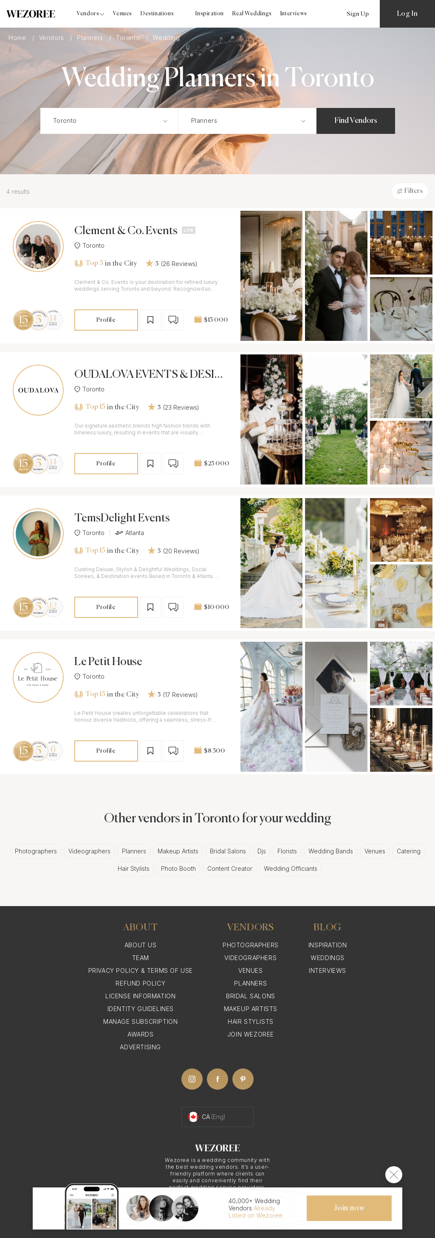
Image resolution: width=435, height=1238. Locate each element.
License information (140, 996)
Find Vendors (355, 121)
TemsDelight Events (122, 518)
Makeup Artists (178, 851)
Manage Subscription (140, 1021)
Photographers (36, 851)
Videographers (89, 851)
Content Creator (229, 868)
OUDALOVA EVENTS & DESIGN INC (148, 375)
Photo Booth (178, 868)
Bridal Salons (228, 851)
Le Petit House (108, 662)
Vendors (52, 37)
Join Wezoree (250, 1034)
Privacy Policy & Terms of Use (140, 970)
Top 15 (89, 407)
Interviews (293, 14)
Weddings (328, 957)
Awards (140, 1034)
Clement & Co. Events (126, 231)
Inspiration (209, 14)
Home (18, 37)
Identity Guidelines (140, 1008)
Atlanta (129, 533)
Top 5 (88, 263)
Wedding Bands (330, 851)
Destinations (157, 14)
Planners (91, 37)
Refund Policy (140, 983)
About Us (140, 945)
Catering (409, 851)
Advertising (140, 1047)
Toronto (129, 37)
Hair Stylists (134, 868)
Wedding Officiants (290, 868)
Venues (122, 14)
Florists (287, 851)
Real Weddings (252, 14)
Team (140, 957)
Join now (349, 1208)
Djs (261, 851)
